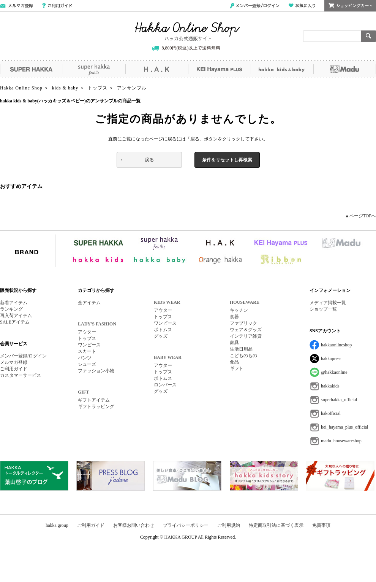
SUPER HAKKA (31, 69)
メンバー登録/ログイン (255, 6)
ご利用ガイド (57, 6)
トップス (87, 338)
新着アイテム (13, 302)
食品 (234, 362)
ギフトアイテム (94, 400)
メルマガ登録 (13, 362)
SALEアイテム (15, 322)
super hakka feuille (94, 69)
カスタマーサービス (20, 375)
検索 (368, 36)
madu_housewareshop (341, 440)
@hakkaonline (334, 372)
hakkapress (331, 358)
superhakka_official (339, 399)
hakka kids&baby (282, 69)
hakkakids (330, 386)
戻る (149, 160)
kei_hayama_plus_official (344, 427)
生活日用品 (241, 349)
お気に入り (302, 6)
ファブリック (243, 323)
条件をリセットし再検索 (227, 160)
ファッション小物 (96, 370)
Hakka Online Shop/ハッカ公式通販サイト (187, 31)
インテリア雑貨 (246, 336)
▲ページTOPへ (360, 215)
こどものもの (243, 355)
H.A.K (156, 69)
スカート (87, 351)
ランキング (11, 309)
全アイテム (89, 302)
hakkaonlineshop (336, 345)
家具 (234, 342)
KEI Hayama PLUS (219, 69)
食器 (234, 316)
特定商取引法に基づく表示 (276, 525)
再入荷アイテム (16, 315)
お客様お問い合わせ (133, 525)
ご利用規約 (228, 525)
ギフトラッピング (96, 406)
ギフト (236, 368)
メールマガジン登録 (16, 6)
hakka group (57, 525)
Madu (344, 69)
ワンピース (89, 345)
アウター (87, 332)
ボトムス (163, 329)
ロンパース (165, 384)
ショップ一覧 (323, 309)
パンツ (85, 357)
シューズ (87, 364)
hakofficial (331, 413)
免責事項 (321, 525)
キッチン (239, 310)
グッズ (160, 336)
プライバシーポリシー (186, 525)
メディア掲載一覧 (328, 302)
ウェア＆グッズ (246, 329)
